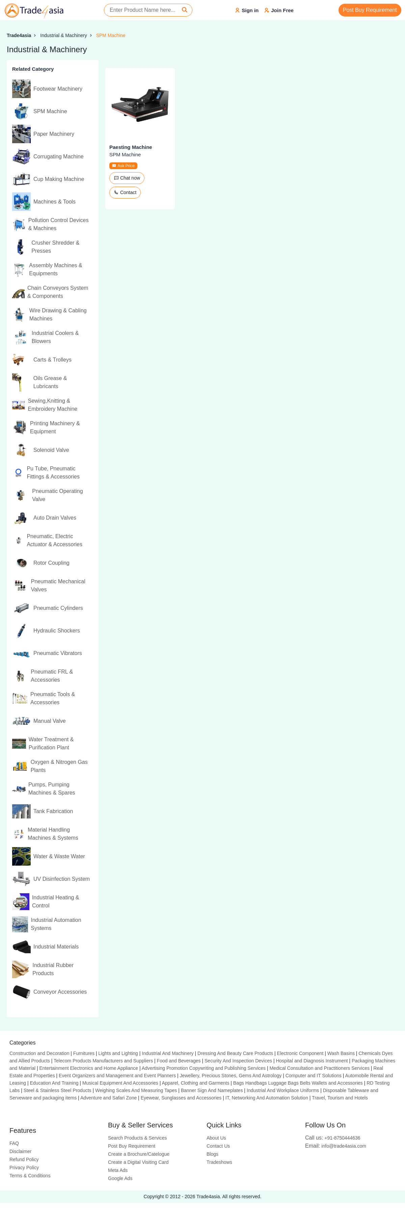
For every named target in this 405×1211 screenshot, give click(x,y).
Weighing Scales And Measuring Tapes (136, 1090)
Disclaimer (20, 1151)
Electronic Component (300, 1053)
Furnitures (83, 1053)
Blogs (212, 1154)
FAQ (14, 1143)
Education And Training (54, 1083)
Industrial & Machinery (63, 35)
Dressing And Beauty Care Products (235, 1053)
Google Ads (120, 1178)
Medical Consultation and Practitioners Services (319, 1068)
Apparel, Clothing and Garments (195, 1083)
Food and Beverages (179, 1060)
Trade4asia (19, 35)
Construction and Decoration (39, 1053)
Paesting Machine (130, 147)
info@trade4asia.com (335, 1146)
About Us (216, 1138)
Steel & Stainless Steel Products (57, 1090)
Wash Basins (341, 1053)
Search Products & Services (137, 1138)
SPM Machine (111, 35)
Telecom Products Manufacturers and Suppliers (103, 1060)
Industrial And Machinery (167, 1053)
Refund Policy (23, 1159)
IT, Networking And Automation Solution (266, 1097)
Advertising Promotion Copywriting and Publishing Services (204, 1068)
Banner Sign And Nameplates (212, 1090)
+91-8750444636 (332, 1138)
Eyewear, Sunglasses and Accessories (181, 1097)
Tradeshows (219, 1162)
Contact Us (218, 1146)
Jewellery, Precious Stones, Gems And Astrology (231, 1075)
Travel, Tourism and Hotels (340, 1097)
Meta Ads (118, 1170)
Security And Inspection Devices (238, 1060)
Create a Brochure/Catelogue (138, 1154)
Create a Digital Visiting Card (138, 1162)
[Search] (184, 10)
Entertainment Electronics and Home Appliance (88, 1068)
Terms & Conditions (29, 1175)
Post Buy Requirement (370, 10)
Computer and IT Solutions (314, 1075)
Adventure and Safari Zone (108, 1097)
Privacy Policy (24, 1167)
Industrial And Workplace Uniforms (283, 1090)
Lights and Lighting (118, 1053)
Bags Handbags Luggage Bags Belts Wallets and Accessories (298, 1083)
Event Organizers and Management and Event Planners (117, 1075)
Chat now (127, 178)
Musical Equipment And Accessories (120, 1083)
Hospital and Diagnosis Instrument (312, 1060)
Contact (125, 192)
